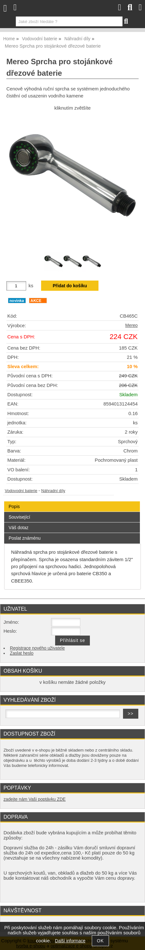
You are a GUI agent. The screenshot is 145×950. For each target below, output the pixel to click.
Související (19, 517)
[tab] (72, 501)
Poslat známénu (24, 538)
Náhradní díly (53, 491)
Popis (14, 506)
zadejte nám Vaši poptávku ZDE (35, 799)
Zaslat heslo (21, 653)
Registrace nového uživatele (37, 648)
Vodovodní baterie (21, 491)
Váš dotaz (18, 527)
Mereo (131, 325)
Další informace (70, 940)
